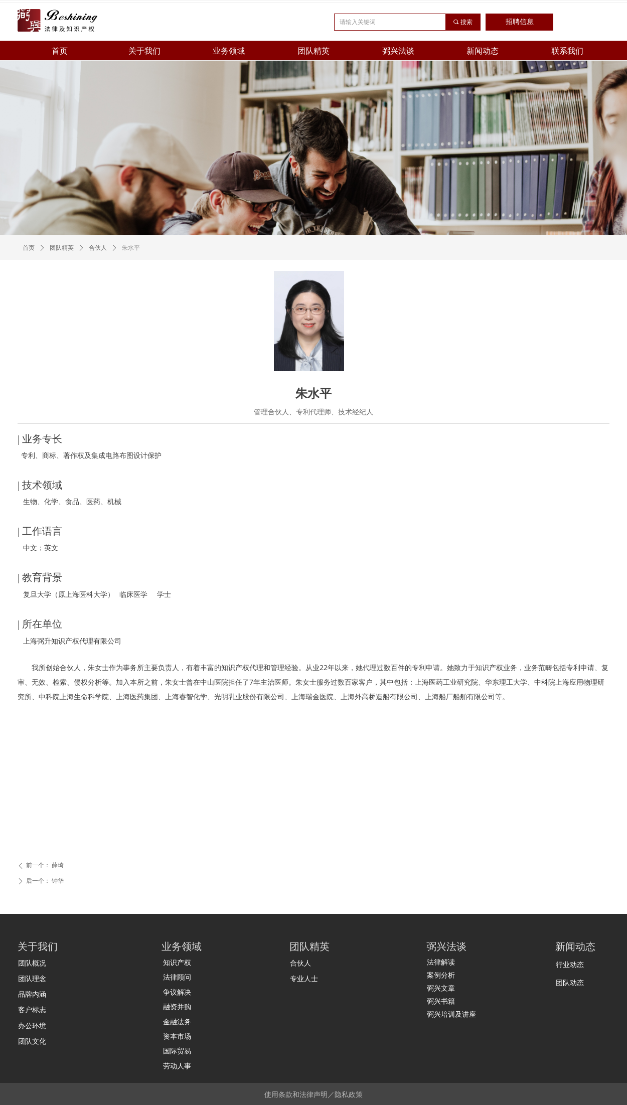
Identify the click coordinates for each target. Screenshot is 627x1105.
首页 (29, 247)
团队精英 (62, 247)
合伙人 (98, 247)
